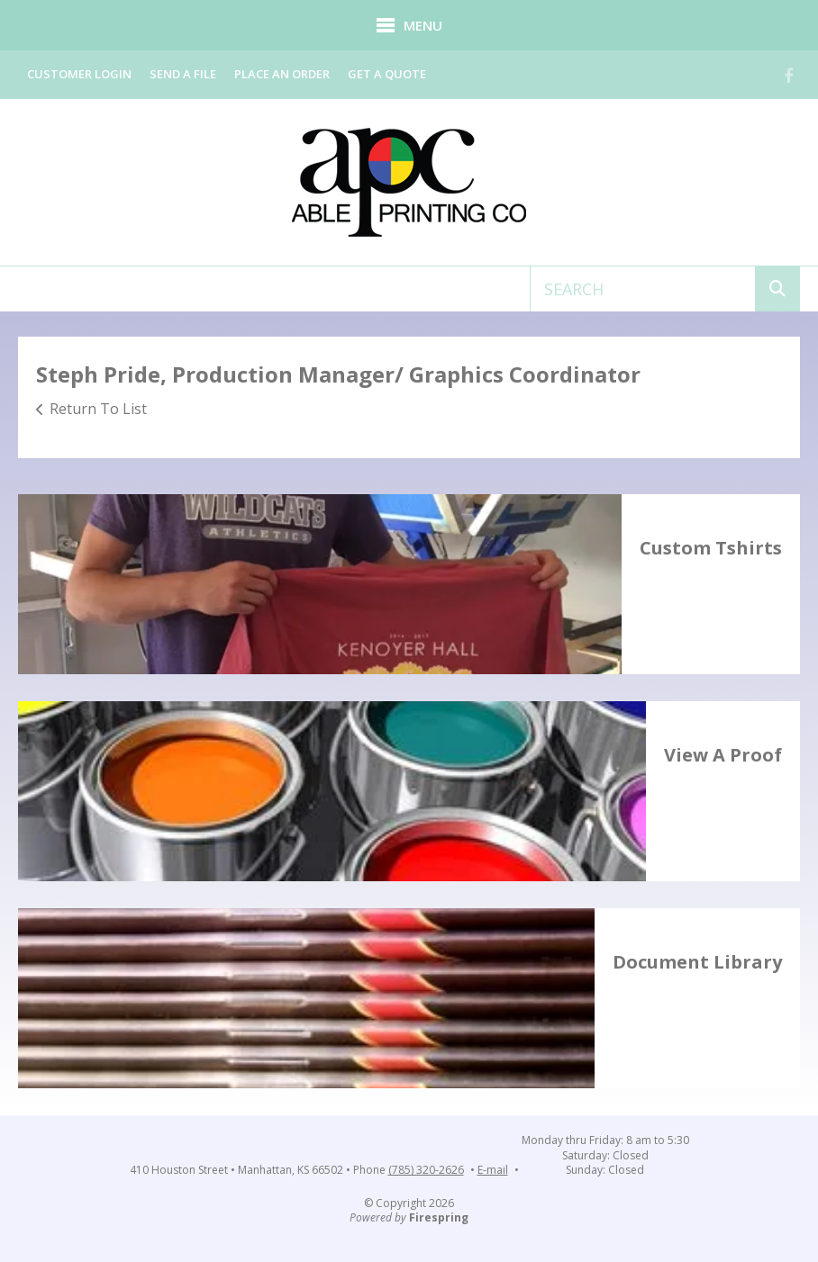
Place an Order (282, 74)
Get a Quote (387, 74)
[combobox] (643, 288)
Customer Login (79, 74)
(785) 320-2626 (426, 1170)
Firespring (438, 1217)
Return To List (98, 409)
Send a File (183, 74)
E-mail (492, 1170)
